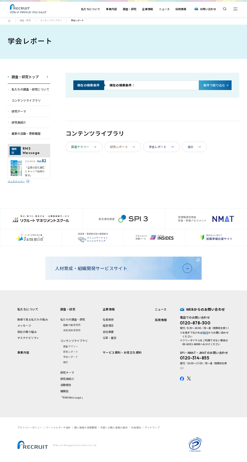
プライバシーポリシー (29, 427)
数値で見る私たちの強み (32, 319)
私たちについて (90, 9)
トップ (9, 20)
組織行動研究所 (72, 325)
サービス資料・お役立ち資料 (122, 352)
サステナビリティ (28, 338)
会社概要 (108, 332)
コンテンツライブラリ (51, 20)
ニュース (164, 9)
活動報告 (65, 385)
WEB (205, 332)
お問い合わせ (208, 9)
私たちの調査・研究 (72, 319)
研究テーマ (67, 372)
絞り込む (214, 85)
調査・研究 (130, 9)
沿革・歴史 (110, 338)
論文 (194, 147)
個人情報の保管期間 (85, 427)
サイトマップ (152, 427)
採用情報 (180, 9)
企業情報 (147, 9)
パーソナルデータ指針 (58, 427)
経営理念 (108, 325)
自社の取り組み (27, 332)
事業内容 (111, 9)
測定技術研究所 (72, 330)
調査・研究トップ (25, 76)
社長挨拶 (108, 319)
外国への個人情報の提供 (114, 427)
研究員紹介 (67, 379)
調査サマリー (83, 147)
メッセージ (24, 325)
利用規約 (136, 427)
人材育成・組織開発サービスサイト (122, 268)
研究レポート (122, 147)
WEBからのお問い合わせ (205, 309)
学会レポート (161, 147)
